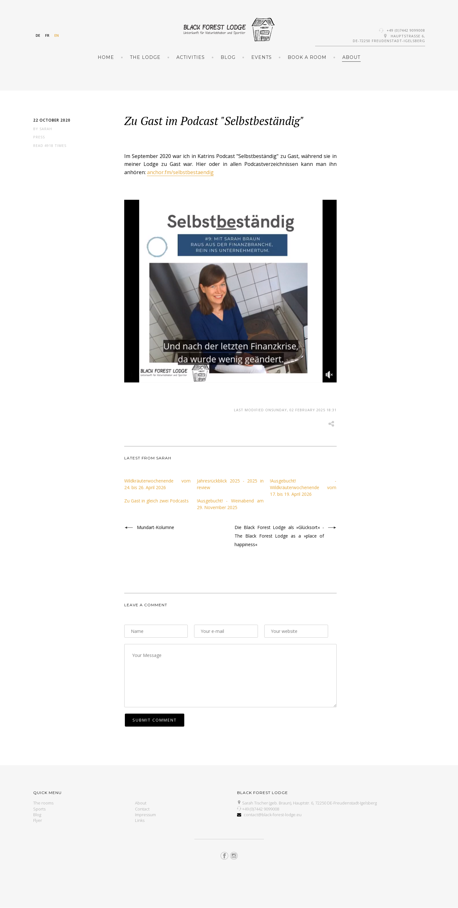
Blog (228, 57)
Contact (142, 809)
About (351, 57)
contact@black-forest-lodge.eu (273, 814)
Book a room (307, 57)
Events (261, 57)
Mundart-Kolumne (155, 527)
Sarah (46, 128)
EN (56, 35)
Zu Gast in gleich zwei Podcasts (156, 501)
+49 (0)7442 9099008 (406, 30)
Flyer (37, 820)
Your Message (230, 675)
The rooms (43, 803)
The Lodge (145, 57)
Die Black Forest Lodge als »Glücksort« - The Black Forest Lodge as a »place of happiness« (279, 535)
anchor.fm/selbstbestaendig (180, 172)
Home (106, 57)
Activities (190, 57)
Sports (39, 809)
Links (139, 820)
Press (39, 137)
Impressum (145, 814)
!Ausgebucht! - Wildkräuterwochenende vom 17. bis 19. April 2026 (303, 487)
